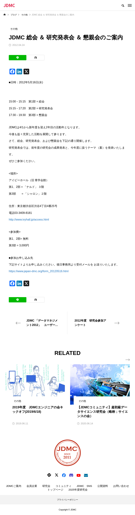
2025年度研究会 (78, 489)
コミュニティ (63, 485)
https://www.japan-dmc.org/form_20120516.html (39, 271)
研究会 (46, 485)
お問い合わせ (121, 485)
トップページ (55, 489)
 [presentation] (128, 360)
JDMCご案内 (13, 485)
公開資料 (102, 485)
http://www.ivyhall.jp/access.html (29, 219)
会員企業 (32, 485)
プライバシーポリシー (67, 499)
